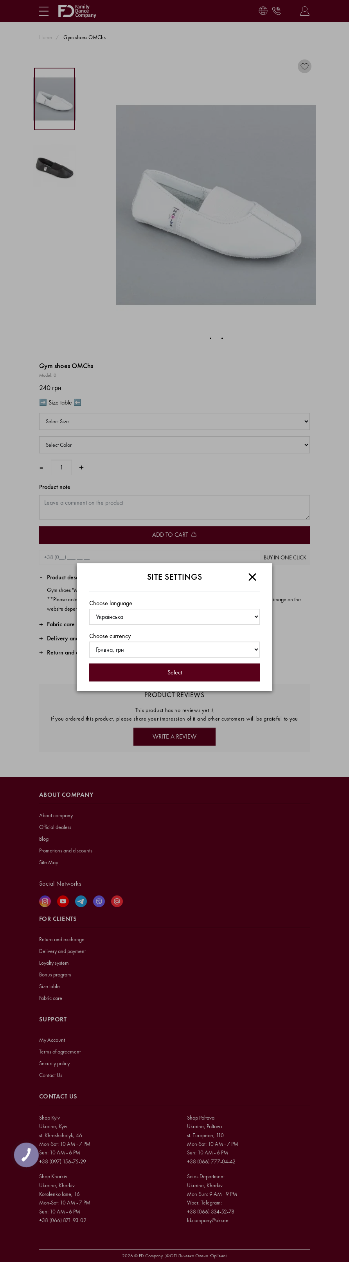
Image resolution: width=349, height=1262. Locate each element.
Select (174, 672)
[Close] (252, 577)
